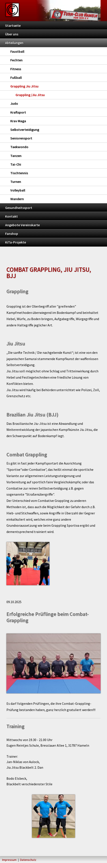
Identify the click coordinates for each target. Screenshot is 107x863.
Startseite (13, 25)
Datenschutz (28, 860)
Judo (14, 103)
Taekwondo (19, 147)
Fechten (16, 60)
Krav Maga (18, 121)
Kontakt (11, 216)
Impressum (9, 860)
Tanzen (15, 155)
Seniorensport (21, 138)
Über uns (11, 34)
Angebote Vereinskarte (22, 225)
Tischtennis (19, 173)
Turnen (15, 181)
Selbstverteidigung (24, 129)
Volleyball (17, 190)
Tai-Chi (15, 164)
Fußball (16, 77)
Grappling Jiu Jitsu (24, 86)
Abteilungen (14, 43)
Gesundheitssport (18, 207)
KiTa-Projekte (15, 242)
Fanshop (11, 233)
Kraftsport (18, 112)
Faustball (17, 51)
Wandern (17, 199)
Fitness (15, 69)
